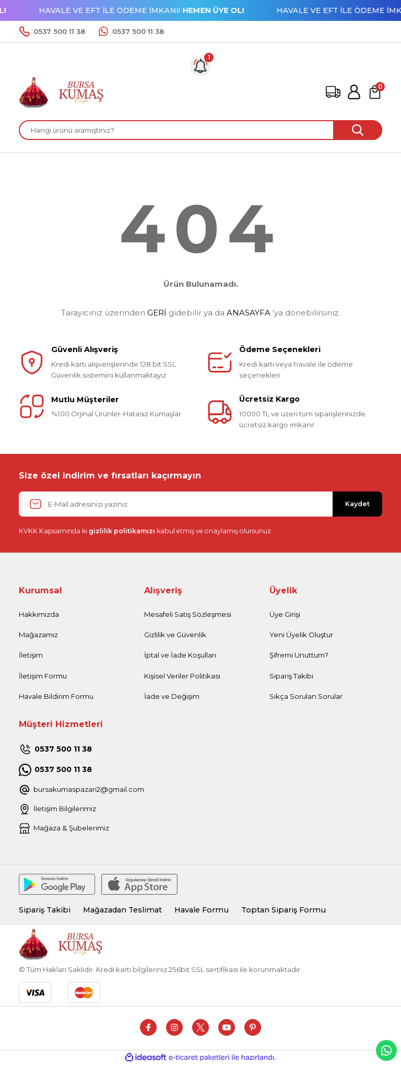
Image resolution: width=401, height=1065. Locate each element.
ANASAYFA (248, 313)
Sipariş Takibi (291, 676)
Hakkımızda (39, 614)
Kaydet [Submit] (357, 504)
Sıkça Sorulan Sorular (306, 696)
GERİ (157, 313)
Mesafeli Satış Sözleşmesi (187, 614)
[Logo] (61, 91)
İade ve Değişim (171, 696)
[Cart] (375, 92)
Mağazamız (38, 634)
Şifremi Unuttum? (298, 655)
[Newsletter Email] (200, 504)
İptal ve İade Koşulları (180, 655)
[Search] (200, 130)
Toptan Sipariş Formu (283, 910)
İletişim (31, 655)
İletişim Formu (43, 676)
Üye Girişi (284, 614)
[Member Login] (354, 92)
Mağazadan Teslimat (122, 910)
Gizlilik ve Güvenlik (175, 634)
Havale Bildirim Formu (56, 696)
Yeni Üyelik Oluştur (301, 634)
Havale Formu (201, 910)
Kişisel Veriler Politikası (182, 676)
